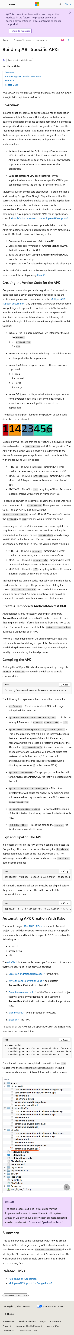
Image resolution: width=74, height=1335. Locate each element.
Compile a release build (21, 992)
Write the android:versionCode (25, 980)
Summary (9, 80)
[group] (37, 690)
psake (46, 1222)
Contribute (55, 1321)
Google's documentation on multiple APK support (38, 218)
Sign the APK (16, 1012)
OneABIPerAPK (32, 926)
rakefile (11, 962)
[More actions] (68, 40)
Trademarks (8, 1330)
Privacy (6, 1325)
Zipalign (13, 1019)
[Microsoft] (37, 4)
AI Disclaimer (9, 1321)
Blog (42, 1321)
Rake (39, 275)
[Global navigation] (3, 4)
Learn (6, 40)
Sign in (68, 4)
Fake (58, 1222)
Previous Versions (22, 40)
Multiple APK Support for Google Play (29, 1283)
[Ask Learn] (63, 40)
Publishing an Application (23, 1278)
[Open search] (60, 4)
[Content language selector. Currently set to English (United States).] (17, 1306)
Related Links (11, 84)
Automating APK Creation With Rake (23, 76)
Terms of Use (52, 1325)
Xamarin (40, 40)
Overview (9, 72)
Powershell (35, 1222)
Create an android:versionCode (25, 973)
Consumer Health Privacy (28, 1325)
